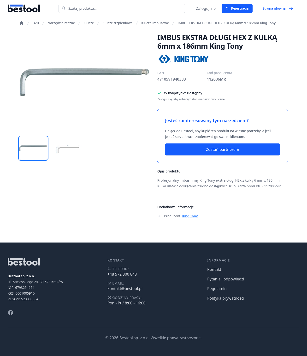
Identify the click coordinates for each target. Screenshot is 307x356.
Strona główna (277, 8)
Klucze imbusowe (155, 23)
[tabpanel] (84, 82)
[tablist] (84, 148)
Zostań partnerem (222, 149)
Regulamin (217, 288)
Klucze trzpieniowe (118, 23)
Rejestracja (236, 8)
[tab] (33, 148)
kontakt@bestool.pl (124, 288)
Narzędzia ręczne (61, 23)
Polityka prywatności (225, 298)
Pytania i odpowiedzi (225, 279)
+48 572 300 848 (122, 274)
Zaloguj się (206, 8)
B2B (36, 23)
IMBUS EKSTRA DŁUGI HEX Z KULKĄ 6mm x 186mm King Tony (226, 23)
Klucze (89, 23)
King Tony (190, 216)
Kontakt (214, 269)
